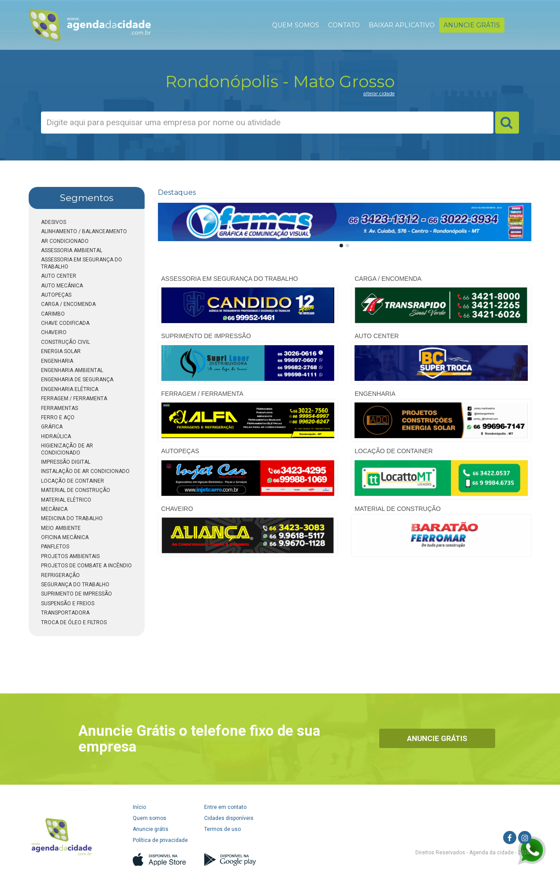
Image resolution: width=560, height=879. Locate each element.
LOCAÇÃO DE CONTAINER (72, 481)
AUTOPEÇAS (56, 295)
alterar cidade (379, 93)
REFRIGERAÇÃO (60, 575)
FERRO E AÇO (58, 417)
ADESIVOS (53, 222)
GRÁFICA (52, 427)
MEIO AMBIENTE (61, 528)
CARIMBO (53, 314)
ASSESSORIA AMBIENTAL (71, 250)
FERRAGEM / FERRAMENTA (74, 398)
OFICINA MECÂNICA (65, 537)
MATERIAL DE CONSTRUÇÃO (75, 490)
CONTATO (344, 25)
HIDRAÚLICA (56, 436)
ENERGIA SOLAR (61, 351)
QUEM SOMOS (295, 25)
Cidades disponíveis (229, 818)
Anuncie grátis (150, 829)
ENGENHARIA (57, 361)
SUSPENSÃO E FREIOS (67, 603)
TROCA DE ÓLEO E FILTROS (74, 622)
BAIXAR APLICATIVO (402, 25)
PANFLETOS (55, 547)
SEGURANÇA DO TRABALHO (75, 584)
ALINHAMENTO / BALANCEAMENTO (84, 231)
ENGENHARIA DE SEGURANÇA (77, 379)
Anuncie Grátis (437, 738)
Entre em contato (225, 807)
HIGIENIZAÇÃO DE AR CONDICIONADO (67, 449)
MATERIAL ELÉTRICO (66, 500)
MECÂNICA (54, 509)
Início (139, 807)
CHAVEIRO (54, 332)
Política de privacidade (160, 840)
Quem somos (149, 818)
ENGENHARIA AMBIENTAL (72, 370)
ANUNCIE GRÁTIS (472, 25)
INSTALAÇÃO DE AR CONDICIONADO (85, 471)
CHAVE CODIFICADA (65, 323)
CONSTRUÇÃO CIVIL (65, 342)
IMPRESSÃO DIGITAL (65, 462)
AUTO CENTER (58, 276)
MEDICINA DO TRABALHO (72, 518)
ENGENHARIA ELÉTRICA (69, 389)
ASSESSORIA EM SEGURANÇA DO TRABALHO (81, 263)
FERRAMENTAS (59, 408)
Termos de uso (222, 829)
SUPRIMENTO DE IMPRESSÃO (76, 594)
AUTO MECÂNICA (62, 286)
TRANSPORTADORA (65, 613)
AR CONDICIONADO (65, 241)
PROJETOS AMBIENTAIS (70, 556)
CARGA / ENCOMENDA (68, 304)
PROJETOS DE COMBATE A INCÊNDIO (86, 565)
